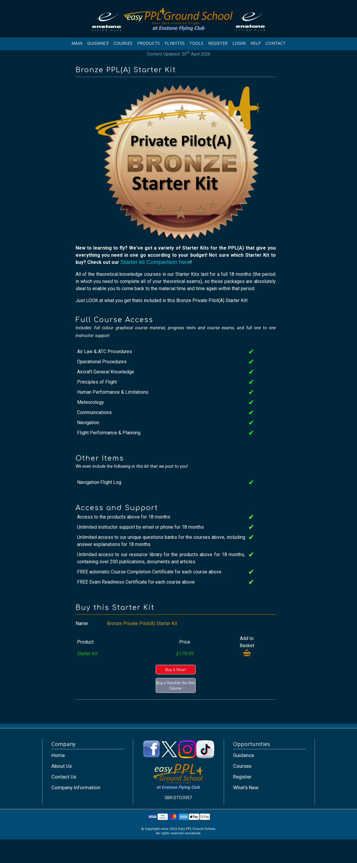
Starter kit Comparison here (155, 262)
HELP (255, 43)
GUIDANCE (98, 43)
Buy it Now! (175, 669)
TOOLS (196, 43)
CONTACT (276, 43)
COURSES (123, 43)
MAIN (76, 43)
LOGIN (239, 43)
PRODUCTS (148, 43)
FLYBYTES (175, 43)
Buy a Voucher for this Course (175, 685)
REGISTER (218, 43)
